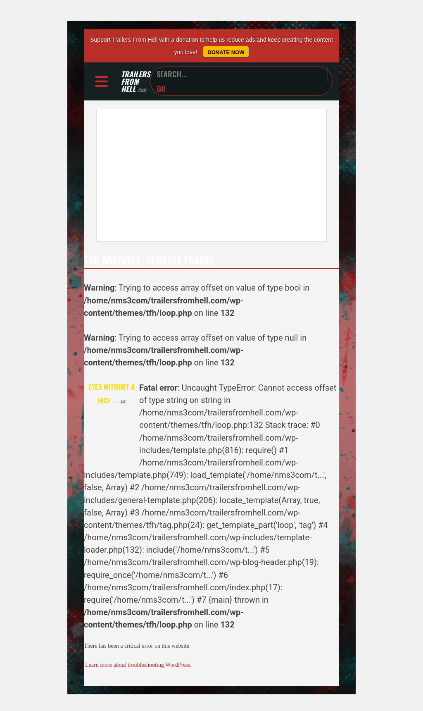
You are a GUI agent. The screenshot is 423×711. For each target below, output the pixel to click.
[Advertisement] (211, 175)
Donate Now (225, 52)
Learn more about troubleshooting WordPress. (138, 665)
